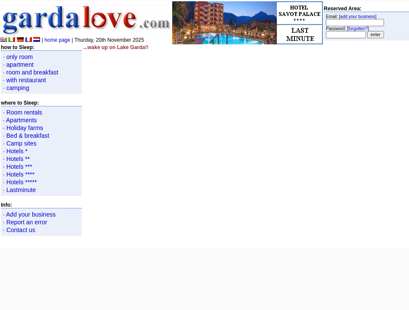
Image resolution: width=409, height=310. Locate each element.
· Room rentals (22, 112)
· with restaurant (24, 80)
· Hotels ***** (20, 182)
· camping (16, 87)
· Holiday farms (23, 127)
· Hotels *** (17, 166)
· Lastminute (19, 189)
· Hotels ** (16, 158)
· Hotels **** (18, 174)
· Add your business (29, 214)
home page (57, 40)
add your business (357, 16)
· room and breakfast (30, 72)
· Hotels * (15, 151)
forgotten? (358, 28)
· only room (18, 56)
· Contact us (19, 229)
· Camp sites (20, 143)
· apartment (18, 64)
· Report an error (25, 222)
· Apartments (20, 120)
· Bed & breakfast (26, 135)
